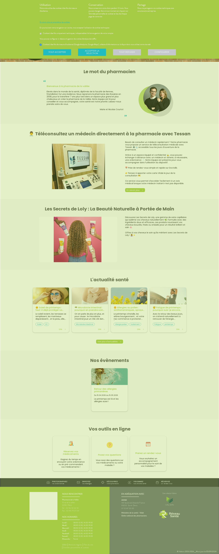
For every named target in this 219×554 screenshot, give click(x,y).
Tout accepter (57, 52)
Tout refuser (127, 52)
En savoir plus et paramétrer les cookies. (55, 22)
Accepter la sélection (92, 52)
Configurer (162, 52)
